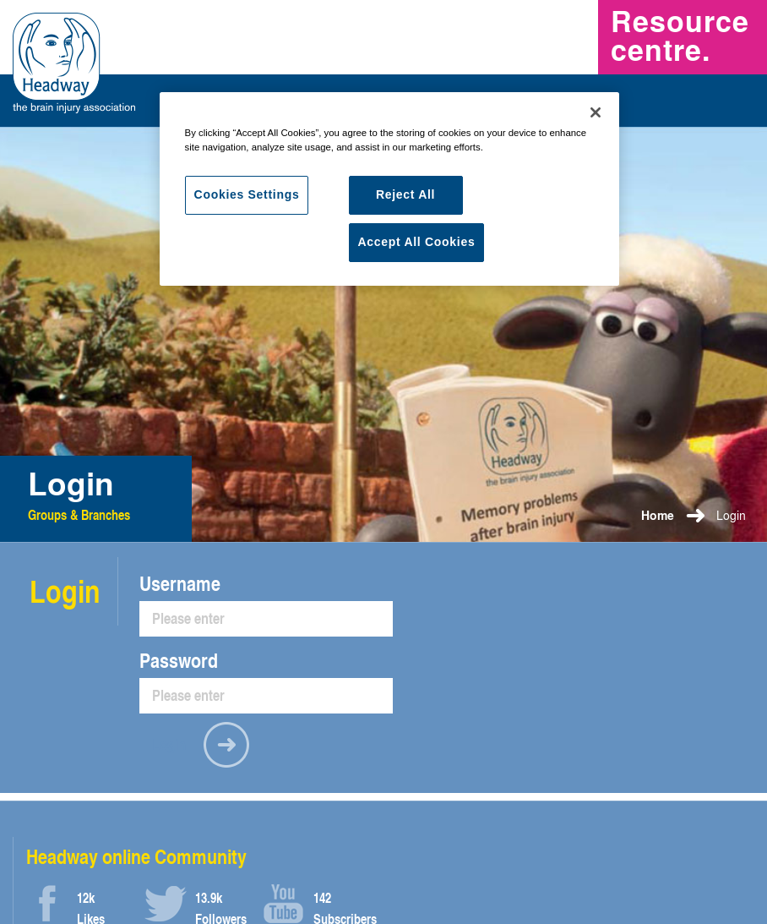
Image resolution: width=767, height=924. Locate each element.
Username (179, 583)
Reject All (405, 194)
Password (178, 660)
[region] (390, 188)
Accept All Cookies (417, 242)
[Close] (595, 112)
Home (657, 515)
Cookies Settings (247, 194)
